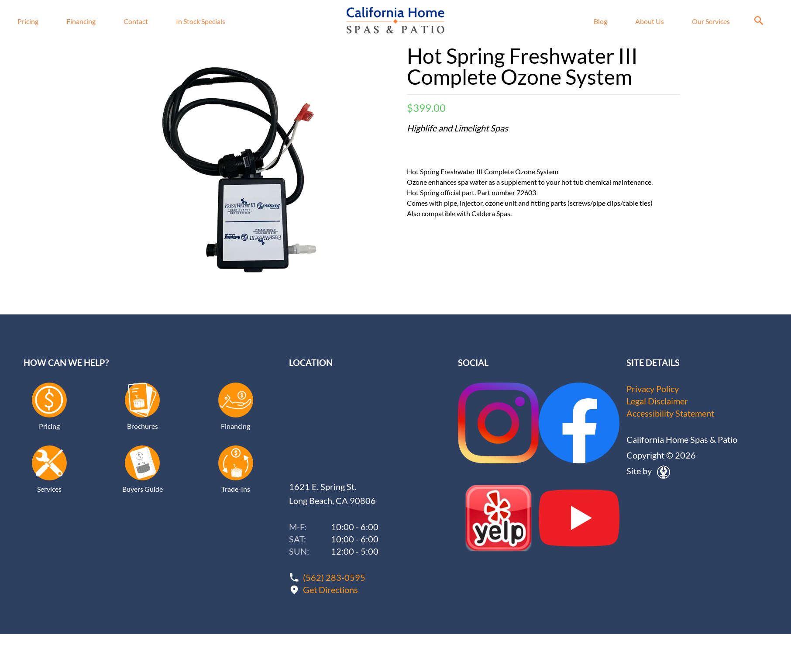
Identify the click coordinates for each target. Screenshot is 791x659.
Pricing (27, 21)
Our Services (711, 21)
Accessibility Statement (670, 413)
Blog (600, 21)
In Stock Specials (200, 21)
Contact (136, 21)
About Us (649, 21)
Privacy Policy (652, 388)
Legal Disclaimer (657, 401)
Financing (81, 21)
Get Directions (330, 589)
